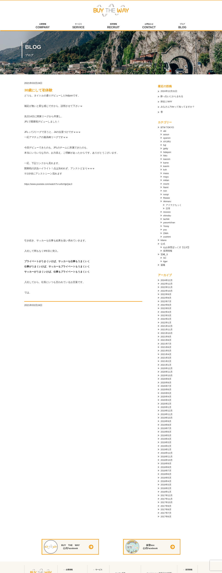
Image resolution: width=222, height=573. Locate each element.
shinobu (167, 214)
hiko (165, 155)
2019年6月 (166, 426)
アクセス (68, 572)
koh (165, 168)
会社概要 (68, 567)
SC (164, 255)
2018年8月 (166, 461)
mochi (166, 182)
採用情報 (113, 26)
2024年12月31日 (170, 91)
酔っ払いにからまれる (173, 96)
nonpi (166, 193)
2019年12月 (167, 406)
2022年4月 (166, 309)
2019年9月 (166, 416)
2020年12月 (167, 364)
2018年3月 (166, 478)
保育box (97, 572)
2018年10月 (167, 454)
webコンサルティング (125, 571)
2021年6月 (166, 343)
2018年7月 (166, 465)
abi (164, 130)
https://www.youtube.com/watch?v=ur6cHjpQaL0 (50, 184)
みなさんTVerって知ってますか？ (179, 107)
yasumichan (169, 220)
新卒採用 (187, 567)
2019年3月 (166, 437)
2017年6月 (166, 510)
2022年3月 (166, 312)
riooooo (167, 210)
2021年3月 (166, 354)
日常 (168, 207)
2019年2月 (166, 440)
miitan (166, 179)
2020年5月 (166, 388)
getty (165, 148)
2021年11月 (167, 326)
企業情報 (42, 26)
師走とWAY (167, 101)
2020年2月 (166, 399)
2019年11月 (167, 409)
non (165, 189)
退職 (163, 262)
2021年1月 (166, 361)
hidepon (167, 151)
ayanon (167, 137)
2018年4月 (166, 475)
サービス (78, 26)
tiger (165, 259)
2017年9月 (166, 499)
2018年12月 (167, 447)
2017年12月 (167, 489)
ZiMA (166, 231)
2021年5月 (166, 347)
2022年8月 (166, 295)
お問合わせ (149, 26)
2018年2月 (166, 482)
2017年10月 (167, 496)
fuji (164, 144)
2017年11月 (167, 492)
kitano (164, 238)
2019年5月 (166, 430)
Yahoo (150, 571)
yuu (165, 227)
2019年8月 (166, 420)
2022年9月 (166, 291)
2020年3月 (166, 395)
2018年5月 (166, 472)
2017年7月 (166, 506)
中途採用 (187, 572)
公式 (163, 241)
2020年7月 (166, 381)
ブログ (182, 26)
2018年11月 (167, 451)
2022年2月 (166, 315)
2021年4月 (166, 350)
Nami (166, 186)
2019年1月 (166, 444)
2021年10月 (167, 329)
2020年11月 (167, 368)
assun (166, 134)
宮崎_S (164, 252)
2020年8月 (166, 378)
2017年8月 (166, 503)
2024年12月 (167, 277)
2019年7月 (166, 423)
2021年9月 (166, 333)
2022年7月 (166, 298)
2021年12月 (167, 322)
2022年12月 (167, 281)
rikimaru (167, 200)
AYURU (167, 141)
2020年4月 (166, 392)
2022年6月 (166, 302)
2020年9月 (166, 374)
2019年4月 (166, 433)
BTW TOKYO (168, 127)
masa (166, 172)
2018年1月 (166, 485)
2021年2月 (166, 357)
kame (166, 162)
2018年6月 (166, 468)
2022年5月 (166, 305)
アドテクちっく (174, 203)
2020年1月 (166, 402)
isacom (167, 158)
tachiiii (166, 217)
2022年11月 (167, 284)
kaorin (166, 165)
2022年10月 (167, 288)
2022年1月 (166, 319)
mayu (166, 175)
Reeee (166, 196)
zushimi (167, 234)
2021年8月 (166, 336)
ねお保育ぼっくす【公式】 (177, 245)
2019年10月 (167, 413)
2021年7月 (166, 340)
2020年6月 (166, 385)
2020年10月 (167, 371)
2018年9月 (166, 458)
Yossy (166, 224)
